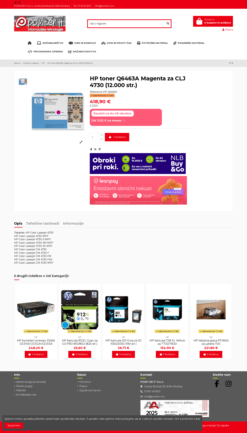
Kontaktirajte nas (26, 394)
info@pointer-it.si (104, 5)
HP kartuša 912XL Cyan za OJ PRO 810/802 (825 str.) (79, 342)
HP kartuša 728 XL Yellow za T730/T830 (167, 342)
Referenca (96, 91)
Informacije (73, 223)
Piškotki (21, 390)
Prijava (83, 386)
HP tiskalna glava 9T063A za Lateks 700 (211, 342)
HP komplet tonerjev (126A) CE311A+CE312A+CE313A (36, 342)
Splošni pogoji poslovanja (31, 381)
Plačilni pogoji (24, 386)
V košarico (117, 137)
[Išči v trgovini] (167, 23)
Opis (18, 223)
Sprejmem (14, 425)
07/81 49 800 (152, 391)
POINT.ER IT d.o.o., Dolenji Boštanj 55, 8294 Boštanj (42, 5)
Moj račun (85, 381)
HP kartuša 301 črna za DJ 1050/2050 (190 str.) (123, 342)
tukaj (197, 418)
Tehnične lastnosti (42, 223)
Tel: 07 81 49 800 (82, 5)
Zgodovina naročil (90, 390)
